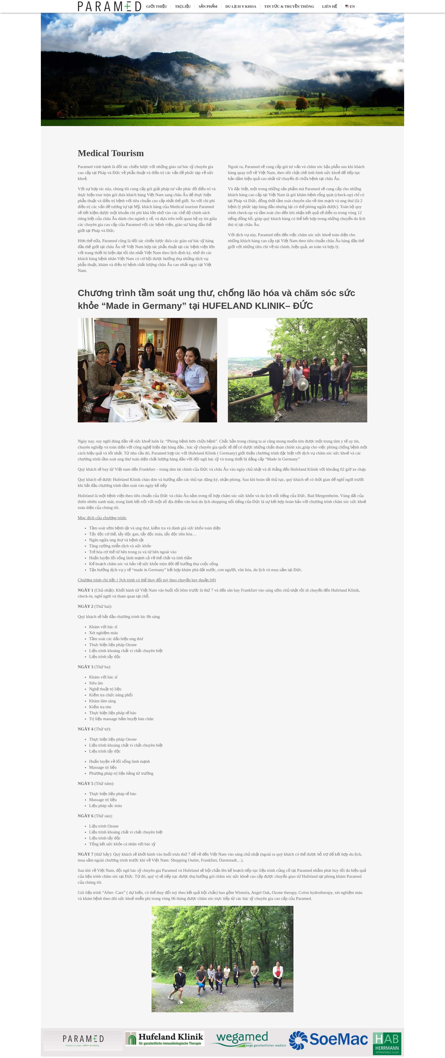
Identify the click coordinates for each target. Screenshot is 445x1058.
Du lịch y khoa (240, 6)
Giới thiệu (156, 6)
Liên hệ (329, 6)
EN (350, 6)
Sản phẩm (208, 6)
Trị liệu (182, 6)
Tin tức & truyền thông (289, 6)
